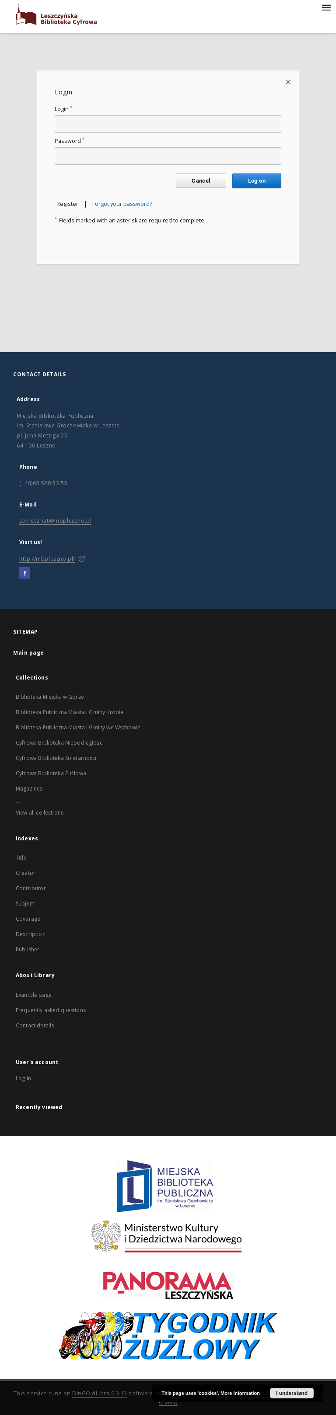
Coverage (28, 919)
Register (67, 204)
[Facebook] (24, 573)
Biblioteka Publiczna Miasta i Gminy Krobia (69, 712)
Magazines (29, 788)
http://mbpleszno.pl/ (47, 558)
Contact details (35, 1025)
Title (21, 857)
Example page (34, 995)
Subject (25, 903)
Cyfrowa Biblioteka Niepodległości (60, 742)
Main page (28, 652)
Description (31, 934)
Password (69, 141)
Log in (23, 1078)
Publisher (27, 949)
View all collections (39, 812)
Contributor (31, 888)
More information (240, 1393)
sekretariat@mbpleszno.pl (55, 520)
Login (63, 109)
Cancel (201, 180)
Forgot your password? (122, 204)
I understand (292, 1393)
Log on (257, 180)
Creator (25, 873)
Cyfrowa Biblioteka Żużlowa (51, 773)
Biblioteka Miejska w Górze (50, 697)
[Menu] (326, 7)
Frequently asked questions (51, 1010)
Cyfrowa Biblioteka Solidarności (56, 758)
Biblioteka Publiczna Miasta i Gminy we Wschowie (78, 727)
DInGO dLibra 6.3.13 (99, 1393)
